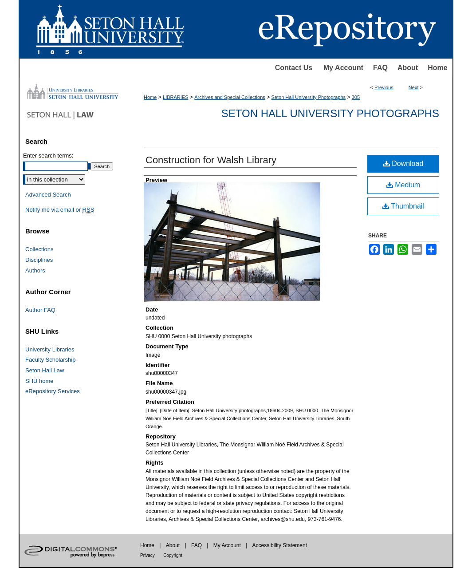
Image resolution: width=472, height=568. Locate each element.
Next (414, 87)
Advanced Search (48, 194)
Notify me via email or (59, 209)
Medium (403, 185)
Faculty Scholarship (50, 359)
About (407, 67)
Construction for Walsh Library (211, 160)
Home (437, 67)
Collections (39, 249)
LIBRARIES (175, 97)
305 (356, 97)
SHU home (39, 381)
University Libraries (50, 349)
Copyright (172, 555)
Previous (383, 87)
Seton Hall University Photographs (308, 97)
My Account (343, 67)
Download (403, 163)
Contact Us (293, 67)
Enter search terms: (48, 155)
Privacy (147, 555)
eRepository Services (52, 391)
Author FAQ (40, 310)
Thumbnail (403, 206)
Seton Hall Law (44, 370)
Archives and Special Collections (229, 97)
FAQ (380, 67)
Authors (35, 270)
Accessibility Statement (279, 545)
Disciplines (39, 259)
